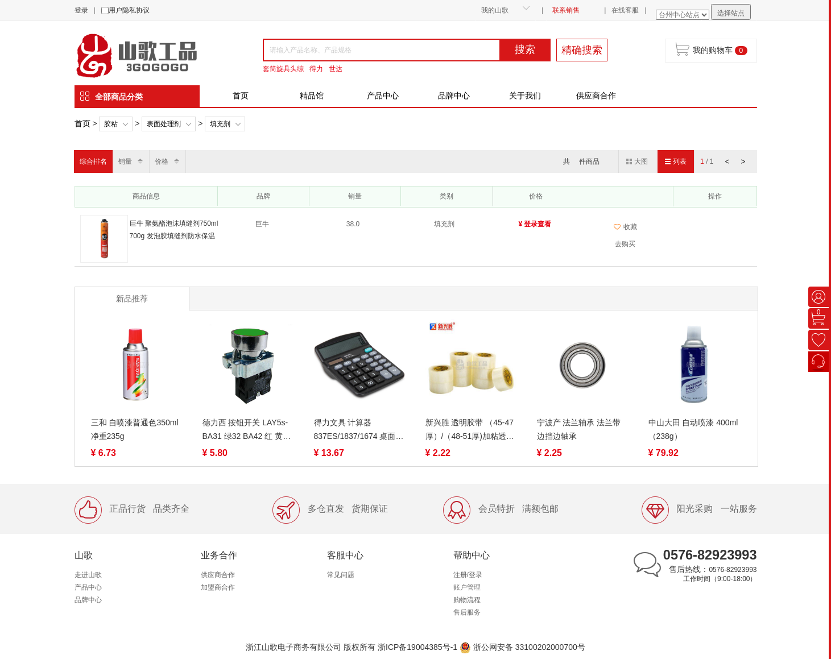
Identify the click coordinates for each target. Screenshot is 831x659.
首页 (241, 95)
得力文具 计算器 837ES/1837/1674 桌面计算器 (359, 430)
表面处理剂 (164, 124)
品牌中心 (454, 95)
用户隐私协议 (129, 10)
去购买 (625, 244)
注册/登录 (467, 575)
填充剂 (220, 124)
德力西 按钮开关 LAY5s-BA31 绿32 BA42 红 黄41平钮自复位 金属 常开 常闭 (247, 430)
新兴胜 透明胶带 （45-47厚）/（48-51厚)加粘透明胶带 (469, 430)
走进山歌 (88, 575)
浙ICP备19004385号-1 (417, 647)
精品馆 (312, 95)
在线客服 (625, 10)
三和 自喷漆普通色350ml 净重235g (135, 429)
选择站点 (731, 13)
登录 (81, 10)
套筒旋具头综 (283, 69)
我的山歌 (494, 10)
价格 (161, 161)
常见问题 (340, 575)
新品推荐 (132, 298)
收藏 (625, 227)
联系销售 (566, 10)
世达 (335, 69)
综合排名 (93, 161)
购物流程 (467, 600)
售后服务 (467, 612)
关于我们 (525, 95)
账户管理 (467, 587)
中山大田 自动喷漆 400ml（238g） (693, 429)
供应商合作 (596, 95)
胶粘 (111, 124)
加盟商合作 (218, 587)
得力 (316, 69)
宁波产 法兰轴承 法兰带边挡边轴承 (579, 429)
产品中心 (383, 95)
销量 (125, 161)
